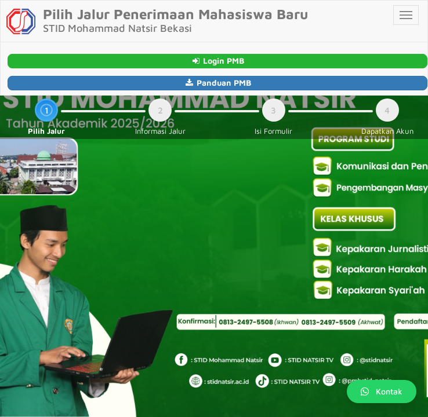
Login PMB (218, 60)
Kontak (381, 391)
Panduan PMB (217, 82)
